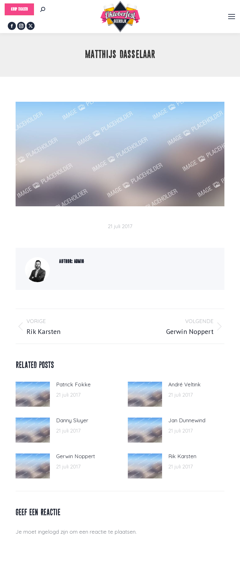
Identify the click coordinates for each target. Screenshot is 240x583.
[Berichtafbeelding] (33, 394)
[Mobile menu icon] (231, 16)
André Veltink (184, 384)
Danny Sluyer (72, 420)
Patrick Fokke (73, 384)
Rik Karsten (182, 456)
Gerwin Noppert (75, 456)
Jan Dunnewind (186, 420)
